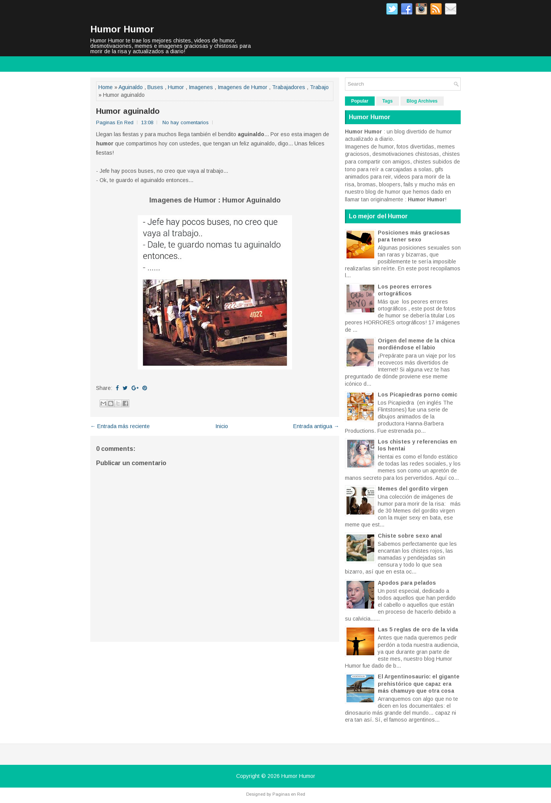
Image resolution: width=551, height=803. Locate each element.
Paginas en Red (288, 794)
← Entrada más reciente (120, 426)
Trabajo (319, 87)
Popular (359, 101)
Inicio (221, 426)
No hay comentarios (185, 122)
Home (105, 87)
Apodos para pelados (407, 583)
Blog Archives (422, 101)
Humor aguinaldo (128, 111)
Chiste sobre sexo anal (410, 536)
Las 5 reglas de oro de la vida (418, 629)
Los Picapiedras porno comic (417, 394)
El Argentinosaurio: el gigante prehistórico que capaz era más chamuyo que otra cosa (419, 683)
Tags (387, 101)
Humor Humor (122, 29)
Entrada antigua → (316, 426)
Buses (155, 87)
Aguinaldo (130, 87)
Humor (176, 87)
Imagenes (201, 87)
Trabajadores (288, 87)
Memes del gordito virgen (413, 489)
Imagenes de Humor (242, 87)
